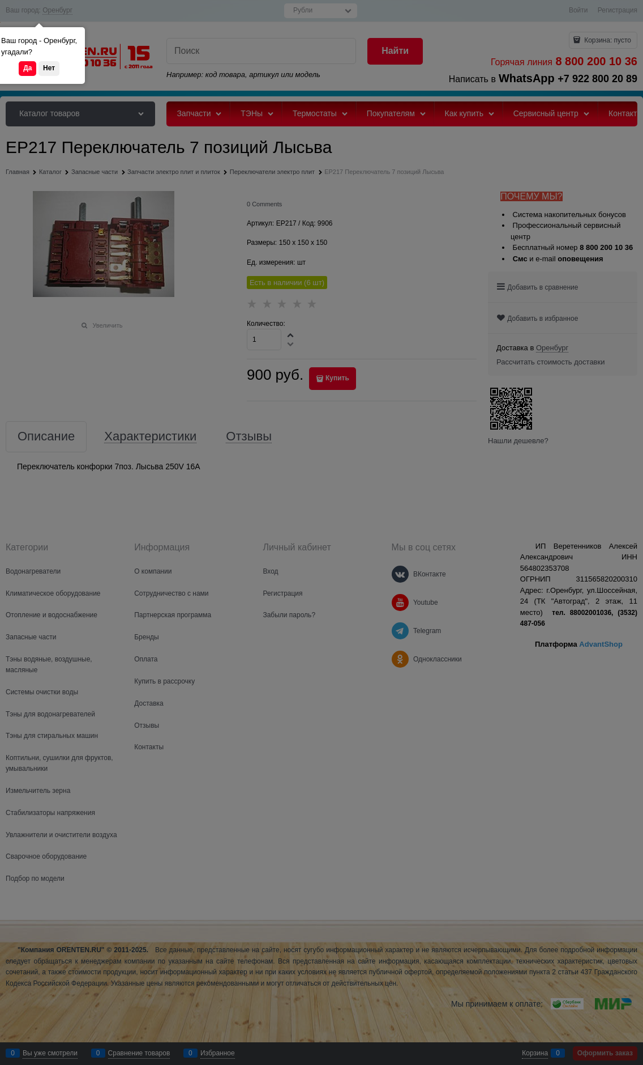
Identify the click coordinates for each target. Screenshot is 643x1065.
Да (27, 68)
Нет (49, 68)
